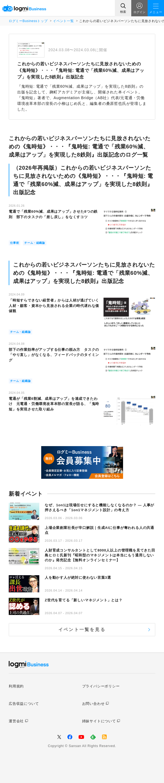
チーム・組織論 (34, 242)
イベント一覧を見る (82, 629)
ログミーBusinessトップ (28, 21)
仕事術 (14, 242)
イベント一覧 (63, 21)
